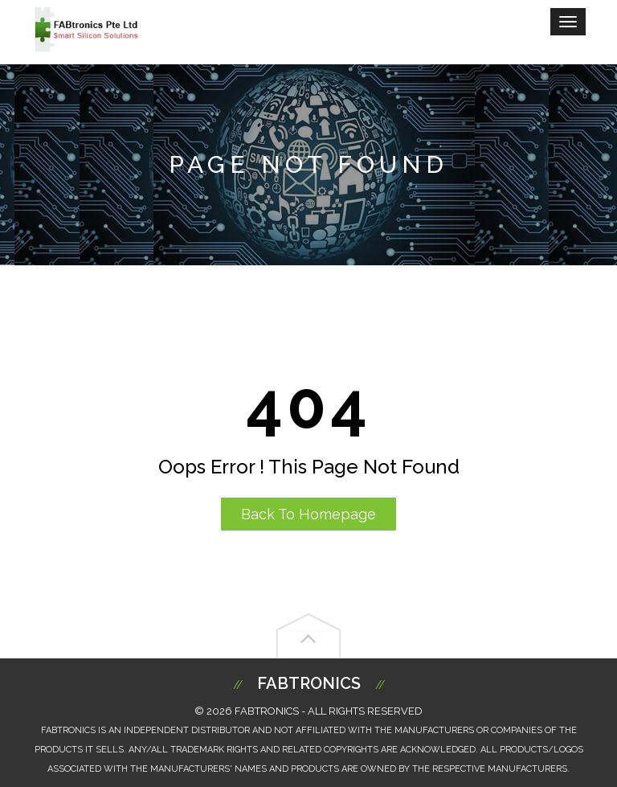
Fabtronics (309, 683)
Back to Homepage (308, 514)
